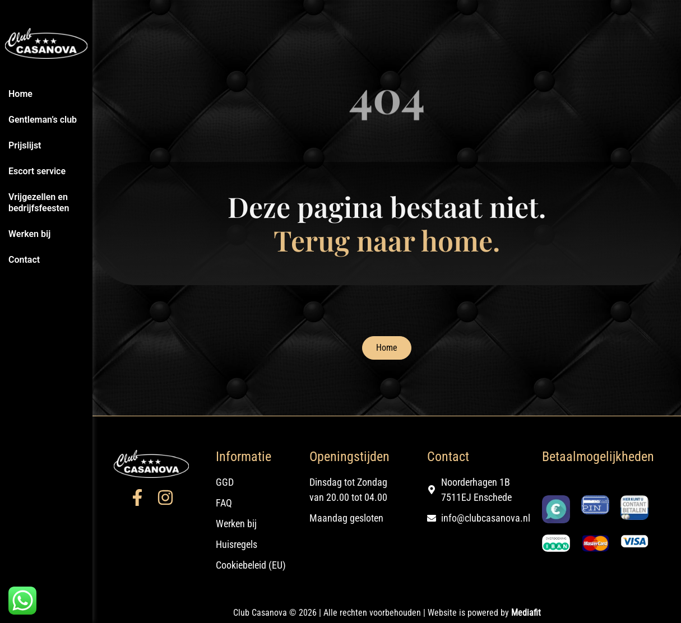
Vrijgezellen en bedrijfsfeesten (38, 202)
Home (20, 94)
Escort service (37, 171)
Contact (24, 259)
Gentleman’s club (42, 119)
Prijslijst (24, 145)
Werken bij (29, 234)
